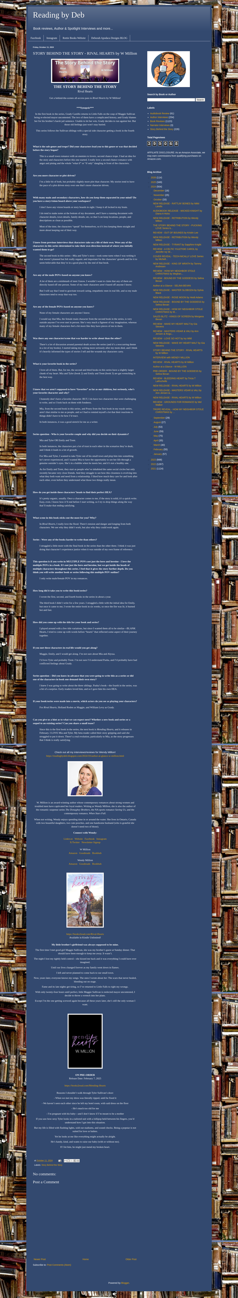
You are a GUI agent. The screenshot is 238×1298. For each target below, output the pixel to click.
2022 (154, 464)
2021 (154, 468)
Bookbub (96, 853)
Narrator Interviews (160, 125)
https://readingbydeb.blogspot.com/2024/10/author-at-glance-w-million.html (85, 755)
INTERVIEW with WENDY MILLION (171, 357)
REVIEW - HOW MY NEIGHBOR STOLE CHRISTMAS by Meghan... (174, 272)
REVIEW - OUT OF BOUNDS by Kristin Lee (175, 232)
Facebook (36, 38)
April (156, 440)
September (159, 417)
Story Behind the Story (51, 1165)
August (157, 422)
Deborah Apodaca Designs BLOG (109, 38)
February (158, 449)
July (156, 427)
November (159, 195)
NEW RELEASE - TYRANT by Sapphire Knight (177, 244)
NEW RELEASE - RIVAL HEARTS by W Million (177, 385)
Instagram (51, 38)
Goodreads (84, 853)
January (158, 454)
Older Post (131, 1259)
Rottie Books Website (74, 38)
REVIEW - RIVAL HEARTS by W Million (173, 362)
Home (85, 1259)
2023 (154, 459)
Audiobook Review (159, 113)
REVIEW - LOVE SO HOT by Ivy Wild (172, 338)
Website (79, 838)
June (156, 431)
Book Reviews (157, 121)
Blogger (125, 1283)
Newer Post (40, 1259)
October (158, 199)
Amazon (73, 853)
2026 (154, 177)
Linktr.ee (68, 838)
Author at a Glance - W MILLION (169, 366)
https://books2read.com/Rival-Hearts (85, 934)
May (156, 435)
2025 (154, 182)
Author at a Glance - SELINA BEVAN (172, 285)
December (159, 190)
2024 (154, 186)
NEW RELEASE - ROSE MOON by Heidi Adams (178, 297)
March (157, 445)
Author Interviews (159, 117)
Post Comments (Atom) (59, 1265)
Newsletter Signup (91, 842)
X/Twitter (75, 842)
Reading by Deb (58, 14)
